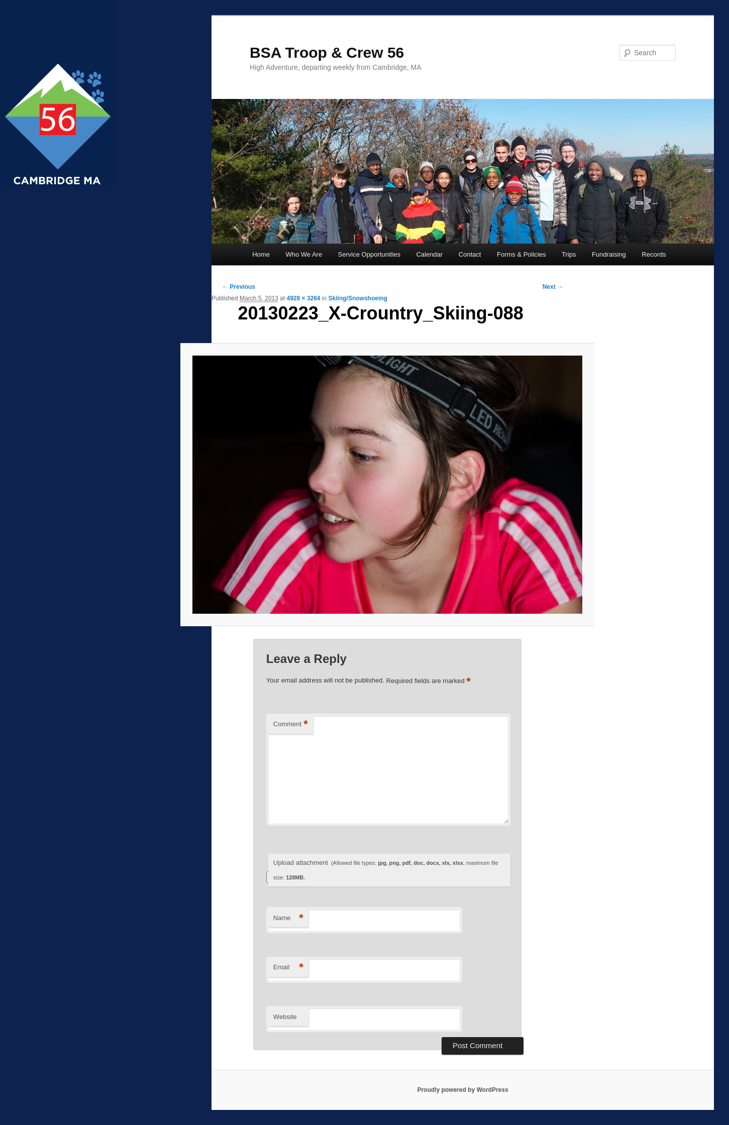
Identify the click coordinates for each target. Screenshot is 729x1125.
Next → (553, 286)
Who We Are (303, 254)
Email (288, 967)
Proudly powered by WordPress (462, 1089)
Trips (569, 254)
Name (288, 918)
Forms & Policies (521, 254)
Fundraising (609, 254)
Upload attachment (385, 869)
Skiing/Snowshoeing (358, 298)
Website (285, 1017)
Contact (470, 254)
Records (654, 254)
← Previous (238, 286)
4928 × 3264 (303, 298)
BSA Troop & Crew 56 (327, 52)
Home (261, 254)
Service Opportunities (369, 254)
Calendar (429, 254)
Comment (290, 724)
